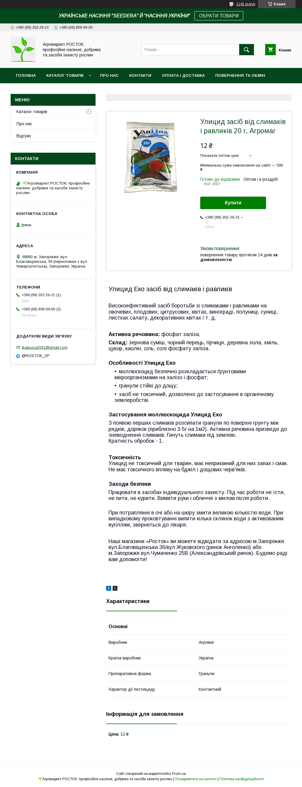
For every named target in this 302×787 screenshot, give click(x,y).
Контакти (140, 75)
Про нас (109, 75)
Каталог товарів (64, 75)
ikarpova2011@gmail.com (45, 347)
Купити (233, 202)
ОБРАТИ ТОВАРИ (219, 15)
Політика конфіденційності (241, 779)
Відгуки (24, 135)
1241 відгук (245, 4)
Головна (26, 75)
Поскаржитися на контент (196, 779)
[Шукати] (246, 49)
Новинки (26, 91)
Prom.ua (179, 774)
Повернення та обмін (240, 75)
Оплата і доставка (183, 75)
